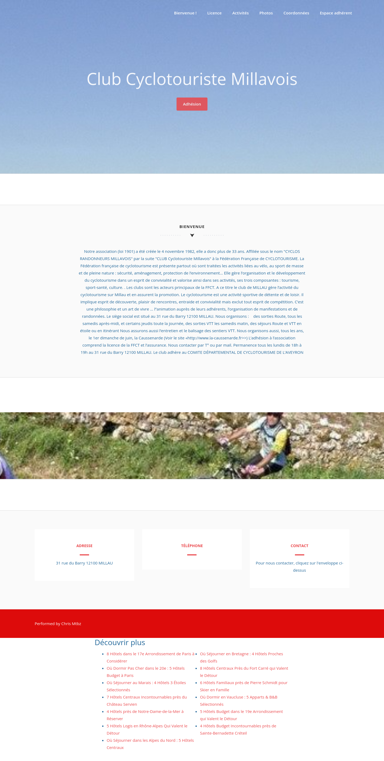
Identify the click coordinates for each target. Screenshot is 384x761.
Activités (240, 12)
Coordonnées (296, 12)
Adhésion (192, 102)
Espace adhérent (336, 12)
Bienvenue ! (185, 12)
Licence (214, 12)
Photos (266, 12)
